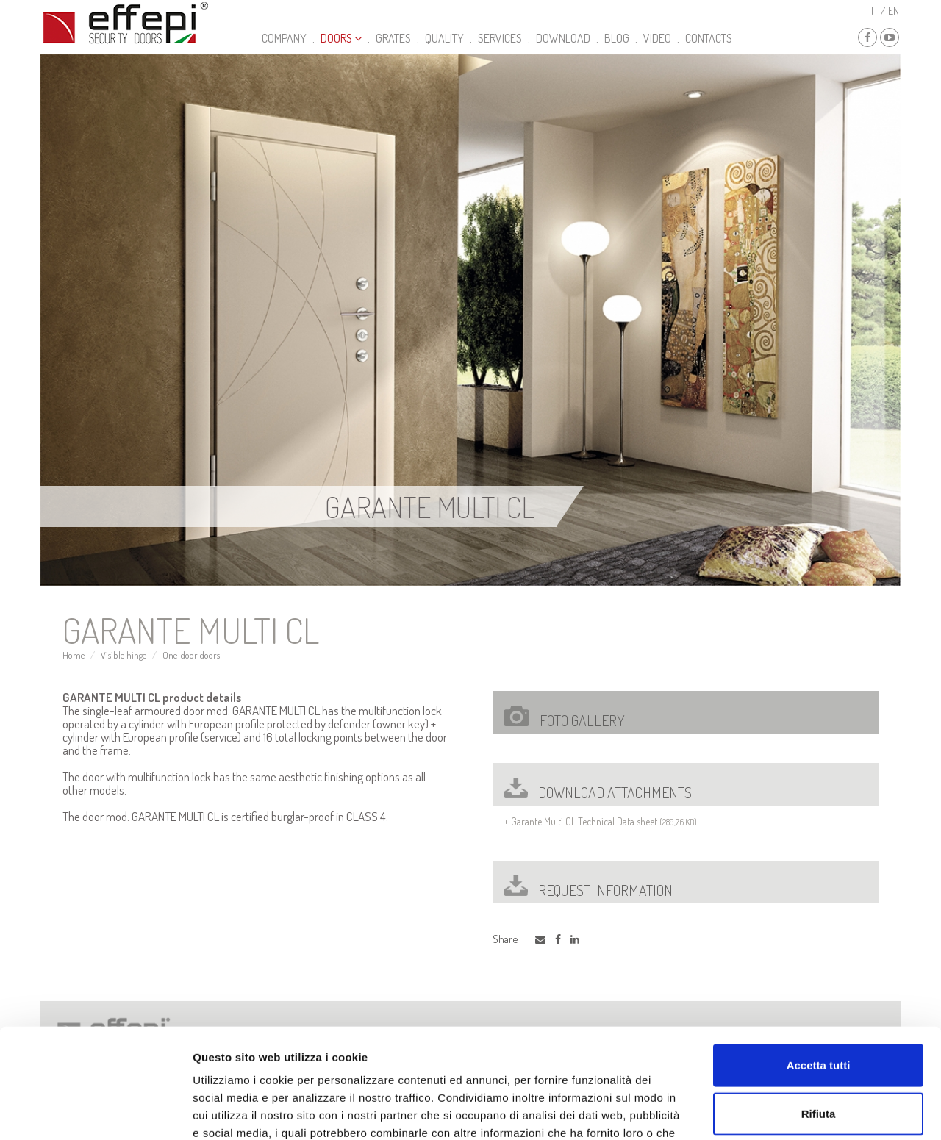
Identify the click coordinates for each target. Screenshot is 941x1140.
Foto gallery (564, 718)
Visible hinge (123, 655)
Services (500, 38)
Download (563, 38)
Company (284, 38)
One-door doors (191, 655)
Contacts (708, 38)
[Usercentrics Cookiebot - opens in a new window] (95, 1111)
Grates (393, 38)
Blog (616, 38)
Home (73, 655)
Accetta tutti (819, 966)
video (657, 38)
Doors (341, 38)
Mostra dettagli (773, 1111)
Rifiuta (818, 1014)
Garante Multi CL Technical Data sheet (584, 821)
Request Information (588, 890)
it (875, 10)
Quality (444, 38)
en (893, 10)
